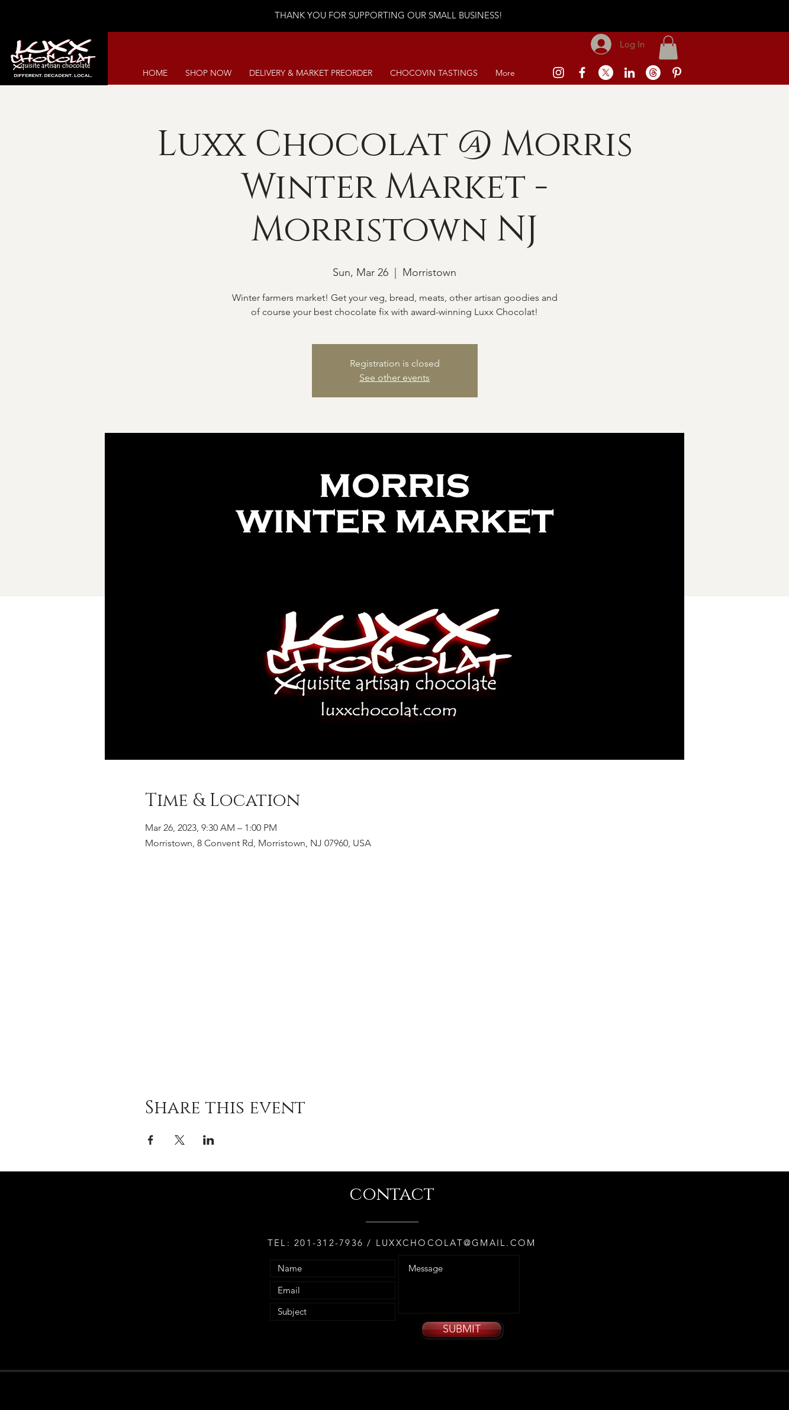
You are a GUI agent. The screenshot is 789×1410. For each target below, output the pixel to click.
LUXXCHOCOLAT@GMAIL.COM (456, 1242)
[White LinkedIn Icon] (629, 72)
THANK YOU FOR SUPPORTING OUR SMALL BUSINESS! (389, 15)
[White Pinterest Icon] (676, 72)
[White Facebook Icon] (582, 72)
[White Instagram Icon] (558, 72)
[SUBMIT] (462, 1329)
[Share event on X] (179, 1140)
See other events (394, 377)
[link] (668, 48)
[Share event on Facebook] (150, 1140)
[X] (605, 72)
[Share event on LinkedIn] (208, 1140)
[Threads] (653, 72)
